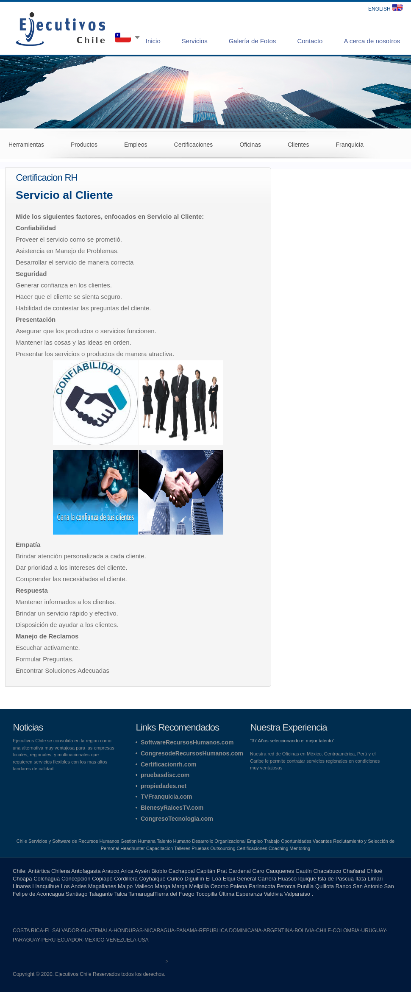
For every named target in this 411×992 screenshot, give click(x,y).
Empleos (135, 144)
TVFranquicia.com (166, 796)
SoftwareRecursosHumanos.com (187, 742)
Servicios (195, 41)
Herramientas (26, 144)
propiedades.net (163, 786)
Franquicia (350, 144)
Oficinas (250, 144)
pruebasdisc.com (165, 775)
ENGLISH (385, 9)
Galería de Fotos (252, 41)
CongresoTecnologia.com (177, 818)
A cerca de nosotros (372, 41)
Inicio (153, 41)
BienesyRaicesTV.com (172, 807)
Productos (84, 144)
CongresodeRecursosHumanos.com (192, 753)
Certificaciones (193, 144)
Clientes (298, 144)
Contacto (309, 41)
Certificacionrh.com (168, 764)
